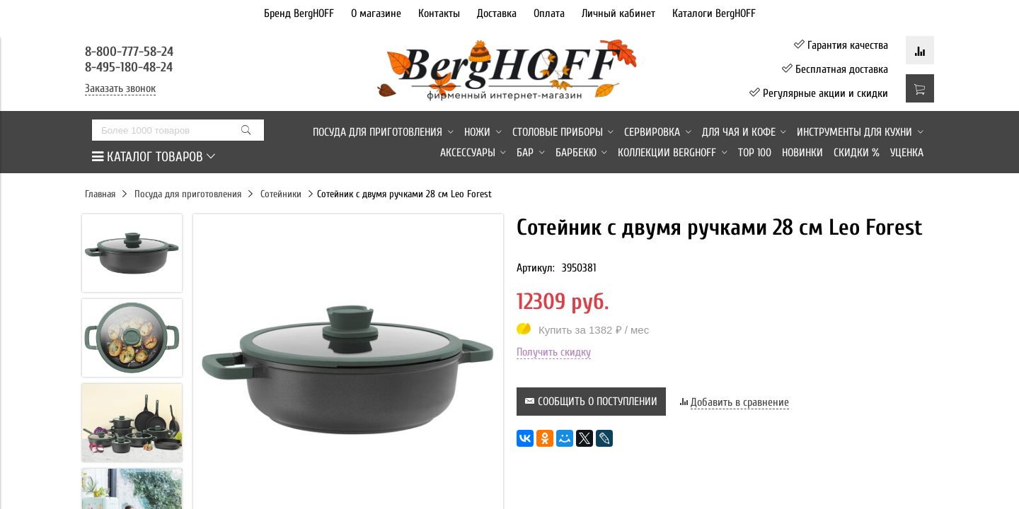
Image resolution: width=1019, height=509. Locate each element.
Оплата (549, 13)
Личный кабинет (618, 13)
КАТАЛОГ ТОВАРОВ (153, 157)
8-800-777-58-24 (131, 51)
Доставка (497, 13)
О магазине (376, 13)
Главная (100, 194)
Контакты (439, 13)
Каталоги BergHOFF (714, 13)
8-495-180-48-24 (129, 67)
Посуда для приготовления (187, 194)
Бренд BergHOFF (299, 13)
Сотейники (280, 194)
